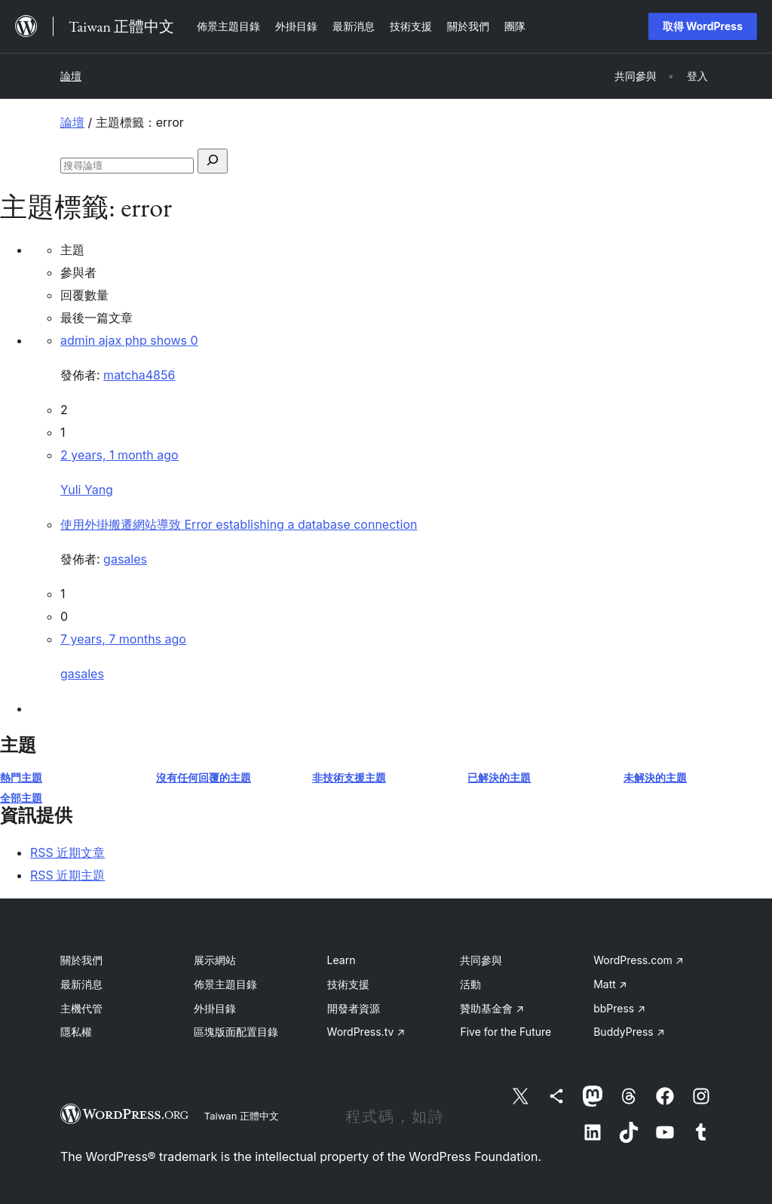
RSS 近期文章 (67, 852)
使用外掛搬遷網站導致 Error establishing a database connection (238, 524)
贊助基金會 (492, 1008)
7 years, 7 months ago (123, 639)
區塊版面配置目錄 (236, 1031)
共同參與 (481, 960)
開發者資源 (353, 1008)
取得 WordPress (703, 26)
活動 (470, 984)
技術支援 (348, 984)
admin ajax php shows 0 (129, 340)
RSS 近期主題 (67, 875)
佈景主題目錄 (225, 984)
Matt (609, 984)
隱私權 (76, 1031)
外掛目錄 (215, 1008)
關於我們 (81, 960)
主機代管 (81, 1008)
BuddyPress (628, 1031)
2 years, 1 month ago (119, 454)
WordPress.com (638, 960)
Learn (341, 960)
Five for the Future (505, 1031)
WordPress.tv (366, 1031)
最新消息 (81, 984)
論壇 (70, 75)
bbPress (619, 1008)
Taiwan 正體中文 (241, 1116)
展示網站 (215, 960)
